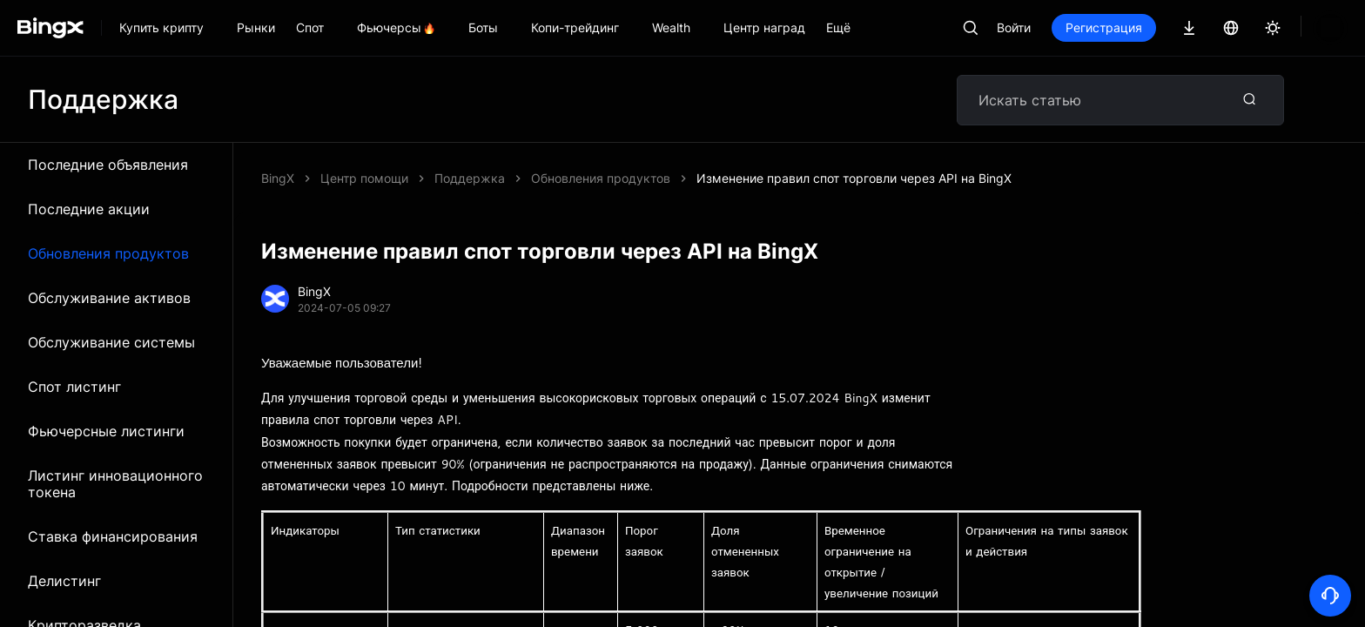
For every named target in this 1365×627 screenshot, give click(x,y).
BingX (277, 178)
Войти (1073, 27)
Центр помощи (364, 178)
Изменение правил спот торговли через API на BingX (592, 178)
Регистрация (1163, 27)
